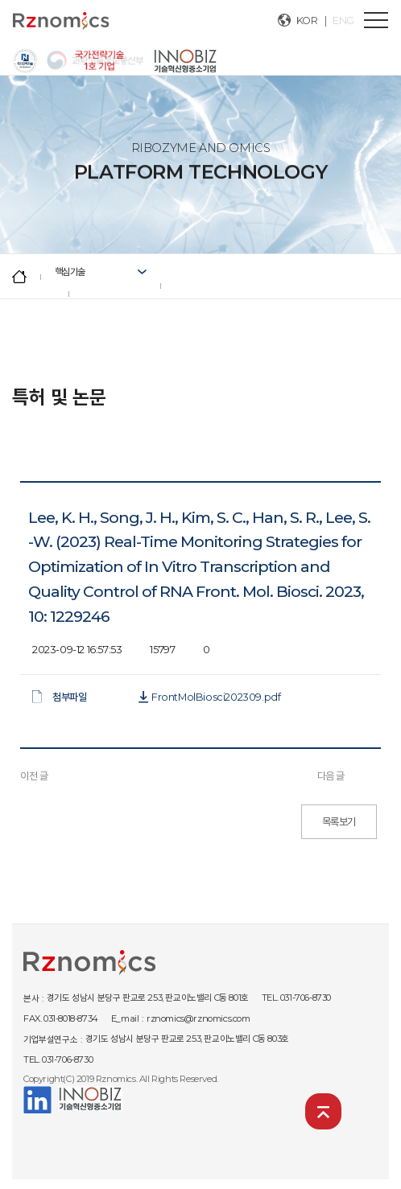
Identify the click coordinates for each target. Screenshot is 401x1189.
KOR (307, 20)
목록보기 (339, 821)
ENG (343, 20)
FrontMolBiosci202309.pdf (215, 697)
